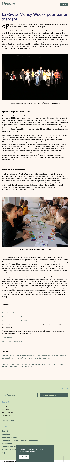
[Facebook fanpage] (62, 389)
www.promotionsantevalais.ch (12, 341)
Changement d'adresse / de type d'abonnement (20, 440)
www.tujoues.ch (9, 313)
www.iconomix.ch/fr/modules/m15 (15, 317)
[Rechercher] (20, 395)
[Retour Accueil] (8, 4)
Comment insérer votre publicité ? (15, 447)
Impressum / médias (9, 437)
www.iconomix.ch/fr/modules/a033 (15, 321)
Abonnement (7, 443)
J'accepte (24, 456)
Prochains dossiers (9, 450)
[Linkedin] (67, 389)
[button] (64, 4)
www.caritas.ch (9, 337)
